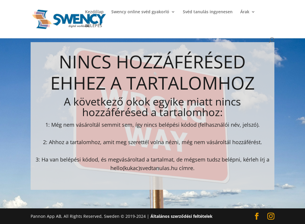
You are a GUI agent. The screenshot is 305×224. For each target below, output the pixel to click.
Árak (244, 12)
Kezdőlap (94, 12)
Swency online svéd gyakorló (140, 12)
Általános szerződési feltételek (181, 216)
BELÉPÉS (93, 26)
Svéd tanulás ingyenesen (208, 12)
